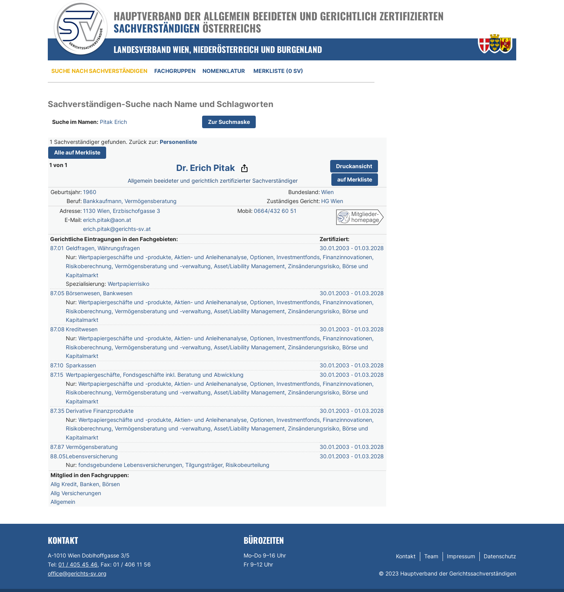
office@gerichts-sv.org (77, 573)
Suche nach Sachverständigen (99, 70)
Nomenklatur (223, 70)
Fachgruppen (174, 70)
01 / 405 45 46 (78, 564)
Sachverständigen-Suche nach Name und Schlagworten (160, 104)
